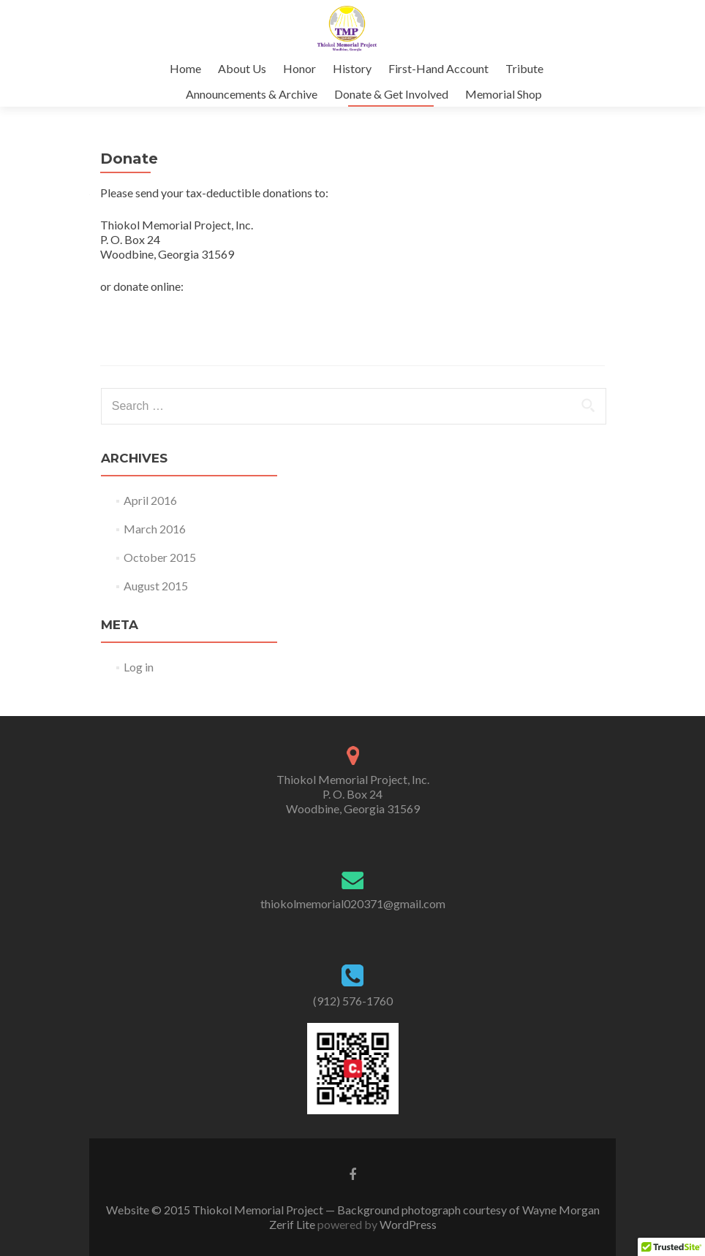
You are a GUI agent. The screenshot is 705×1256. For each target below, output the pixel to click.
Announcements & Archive (251, 94)
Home (185, 68)
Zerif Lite (293, 1224)
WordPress (407, 1224)
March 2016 (155, 529)
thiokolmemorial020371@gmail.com (352, 903)
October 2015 (160, 557)
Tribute (524, 68)
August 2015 (156, 586)
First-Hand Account (438, 68)
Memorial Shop (503, 94)
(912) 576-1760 (353, 1001)
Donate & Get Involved (391, 94)
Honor (299, 68)
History (352, 68)
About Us (242, 68)
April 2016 (150, 500)
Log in (139, 667)
